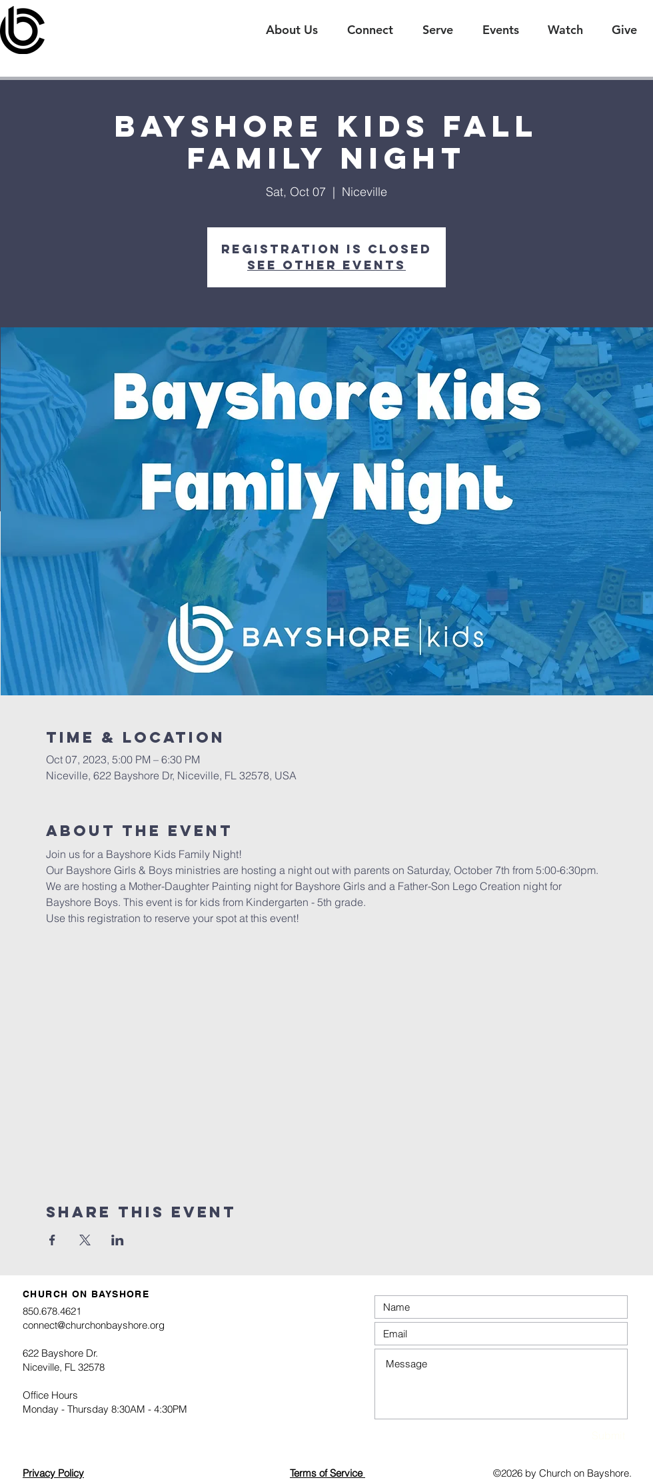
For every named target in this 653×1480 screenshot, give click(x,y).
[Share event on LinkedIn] (117, 1240)
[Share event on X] (85, 1240)
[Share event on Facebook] (52, 1240)
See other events (326, 265)
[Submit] (578, 1435)
